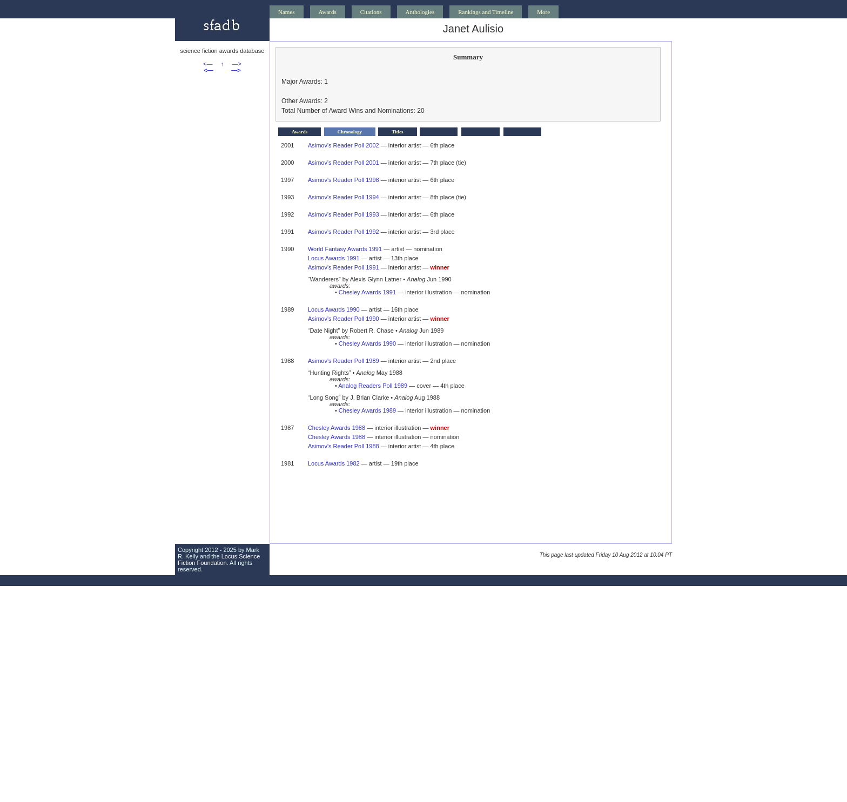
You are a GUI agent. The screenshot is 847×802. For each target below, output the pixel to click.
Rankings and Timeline (485, 12)
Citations (371, 12)
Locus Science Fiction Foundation (219, 559)
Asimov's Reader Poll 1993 (343, 214)
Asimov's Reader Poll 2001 (343, 162)
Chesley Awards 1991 (367, 292)
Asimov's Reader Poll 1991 (343, 267)
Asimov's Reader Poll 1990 (343, 318)
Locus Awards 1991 (334, 258)
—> (236, 63)
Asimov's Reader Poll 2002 (343, 145)
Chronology (350, 131)
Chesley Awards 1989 (367, 410)
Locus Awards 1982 (334, 463)
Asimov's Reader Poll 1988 (343, 446)
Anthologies (420, 12)
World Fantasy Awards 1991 (345, 249)
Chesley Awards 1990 (367, 343)
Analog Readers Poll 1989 (372, 385)
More (543, 12)
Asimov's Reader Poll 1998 (343, 180)
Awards (328, 12)
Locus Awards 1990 (334, 309)
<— (207, 63)
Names (286, 12)
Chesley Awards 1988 (336, 427)
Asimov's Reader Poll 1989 (343, 361)
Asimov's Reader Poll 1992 (343, 231)
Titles (397, 131)
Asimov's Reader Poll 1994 (343, 197)
